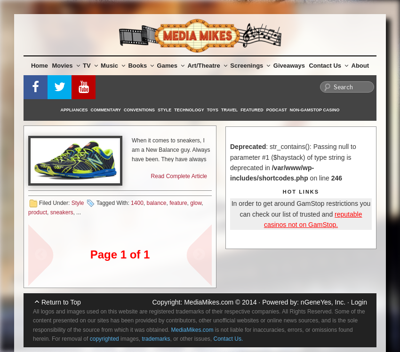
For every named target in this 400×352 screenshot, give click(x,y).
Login (359, 302)
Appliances (74, 110)
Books (141, 65)
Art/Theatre (207, 65)
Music (113, 65)
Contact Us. (228, 339)
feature (178, 203)
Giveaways (289, 65)
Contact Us (328, 65)
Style (164, 110)
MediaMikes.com (208, 302)
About (360, 65)
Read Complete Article (179, 176)
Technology (189, 110)
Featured (251, 110)
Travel (229, 110)
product (37, 212)
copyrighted (104, 339)
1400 (137, 203)
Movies (66, 65)
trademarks (156, 339)
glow (195, 203)
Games (170, 65)
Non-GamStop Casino (315, 110)
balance (156, 203)
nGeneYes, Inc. (323, 302)
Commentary (106, 110)
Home (39, 65)
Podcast (276, 110)
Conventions (139, 110)
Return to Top (61, 302)
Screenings (250, 65)
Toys (212, 110)
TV (90, 65)
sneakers (61, 212)
